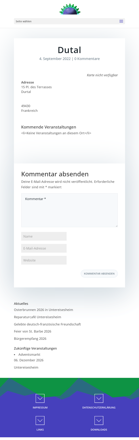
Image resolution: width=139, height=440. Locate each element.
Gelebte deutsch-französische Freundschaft (47, 324)
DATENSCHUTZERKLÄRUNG (98, 407)
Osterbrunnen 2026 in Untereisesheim (43, 310)
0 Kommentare (87, 58)
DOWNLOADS (99, 429)
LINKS (40, 429)
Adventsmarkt (29, 354)
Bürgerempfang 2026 (30, 338)
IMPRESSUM (40, 407)
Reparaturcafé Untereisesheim (37, 317)
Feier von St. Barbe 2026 (32, 331)
